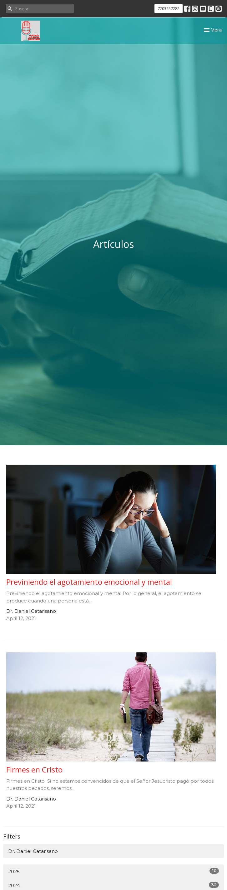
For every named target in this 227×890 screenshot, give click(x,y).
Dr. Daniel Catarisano (33, 851)
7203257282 (168, 8)
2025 (113, 871)
